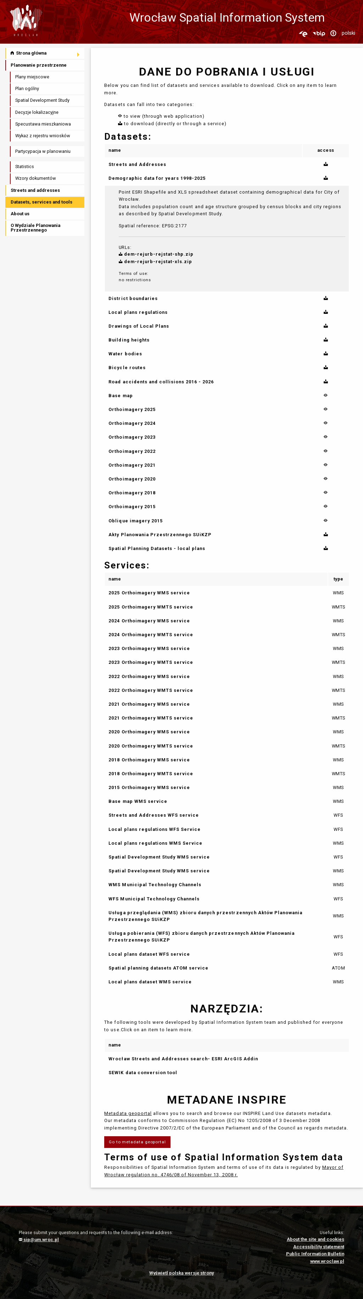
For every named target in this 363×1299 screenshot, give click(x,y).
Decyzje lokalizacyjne (36, 112)
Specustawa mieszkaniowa (43, 124)
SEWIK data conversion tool (142, 1072)
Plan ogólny (27, 88)
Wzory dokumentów (35, 178)
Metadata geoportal (127, 1113)
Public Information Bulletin (315, 1253)
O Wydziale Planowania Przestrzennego (35, 228)
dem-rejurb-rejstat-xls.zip (155, 261)
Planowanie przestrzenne (39, 65)
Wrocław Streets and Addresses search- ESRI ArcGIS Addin (183, 1058)
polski (348, 33)
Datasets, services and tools (41, 202)
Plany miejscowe (32, 76)
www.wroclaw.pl (327, 1261)
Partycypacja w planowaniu (43, 151)
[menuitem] (45, 53)
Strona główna (28, 53)
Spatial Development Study (42, 100)
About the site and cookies (315, 1239)
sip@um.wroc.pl (39, 1239)
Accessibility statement (318, 1246)
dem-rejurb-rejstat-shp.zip (156, 254)
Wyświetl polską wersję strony (181, 1273)
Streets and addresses (35, 190)
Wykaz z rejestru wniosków (42, 135)
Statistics (24, 166)
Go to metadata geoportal (137, 1141)
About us (20, 213)
